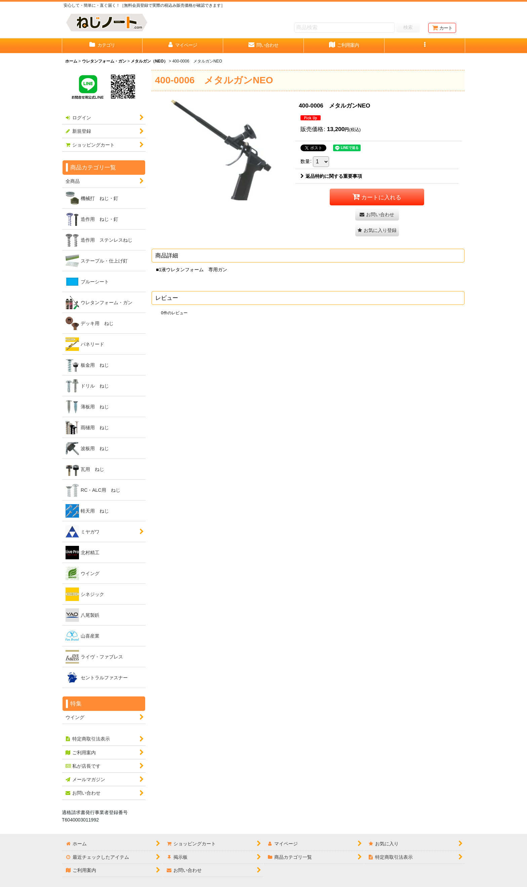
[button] (424, 45)
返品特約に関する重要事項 (331, 176)
